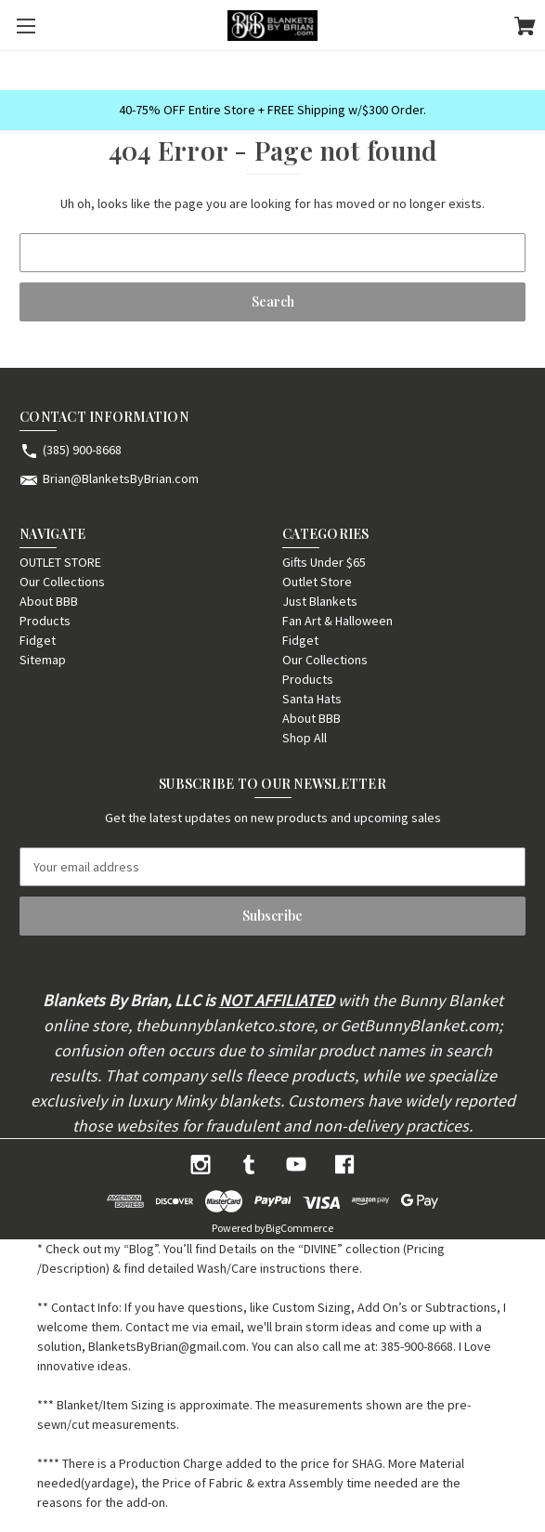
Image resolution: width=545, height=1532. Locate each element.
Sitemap (42, 659)
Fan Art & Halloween (337, 620)
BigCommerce (299, 1228)
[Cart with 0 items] (525, 29)
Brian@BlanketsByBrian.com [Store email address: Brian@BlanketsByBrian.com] (121, 478)
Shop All (304, 737)
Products (45, 620)
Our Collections (62, 581)
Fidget (37, 640)
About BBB (48, 601)
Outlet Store (317, 581)
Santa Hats (312, 698)
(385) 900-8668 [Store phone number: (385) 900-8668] (82, 449)
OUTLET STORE (60, 562)
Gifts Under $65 (324, 562)
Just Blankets (319, 601)
